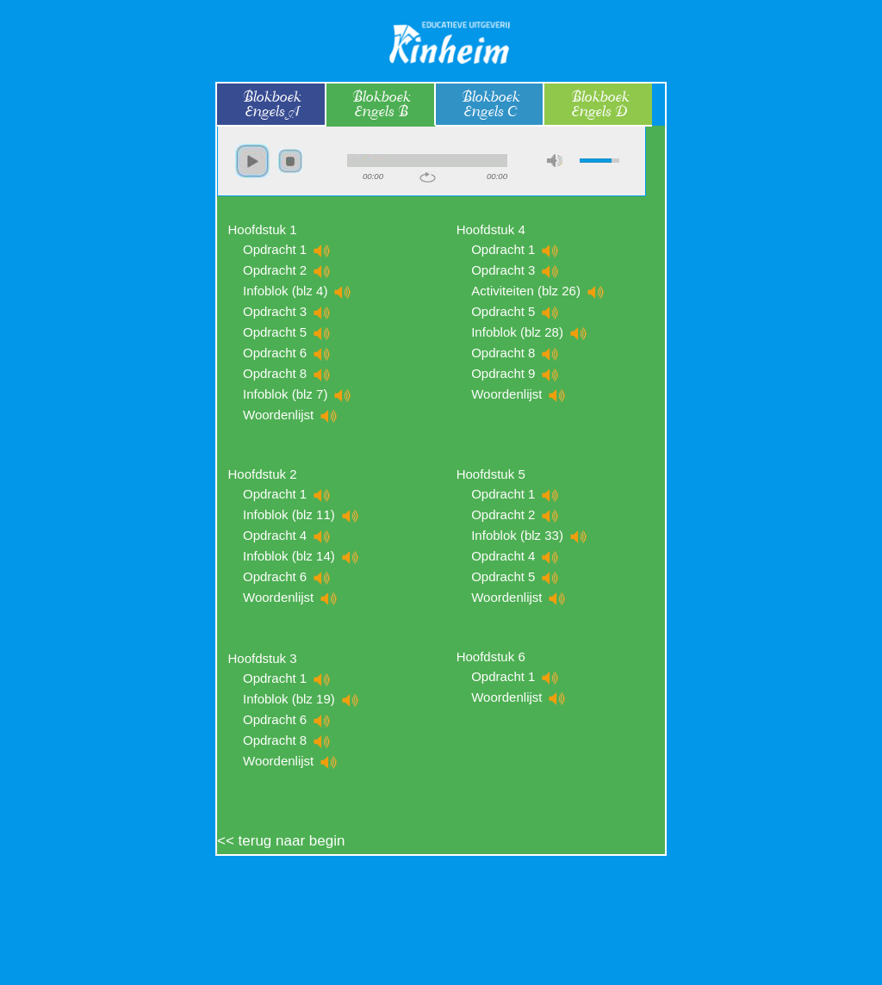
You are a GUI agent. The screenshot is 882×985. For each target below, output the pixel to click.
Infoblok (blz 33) (529, 535)
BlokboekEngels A (270, 104)
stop (290, 161)
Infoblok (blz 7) (297, 394)
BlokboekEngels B (380, 104)
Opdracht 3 (287, 311)
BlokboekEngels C (489, 104)
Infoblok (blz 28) (529, 332)
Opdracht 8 (287, 373)
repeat (427, 177)
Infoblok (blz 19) (301, 698)
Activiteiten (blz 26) (538, 290)
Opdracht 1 (287, 249)
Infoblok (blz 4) (297, 290)
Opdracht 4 (287, 535)
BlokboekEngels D (598, 104)
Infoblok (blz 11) (301, 514)
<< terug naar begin (281, 841)
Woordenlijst (290, 414)
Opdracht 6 (287, 352)
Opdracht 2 (287, 270)
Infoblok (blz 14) (301, 555)
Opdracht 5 (287, 332)
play (252, 161)
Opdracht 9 (515, 373)
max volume (554, 160)
